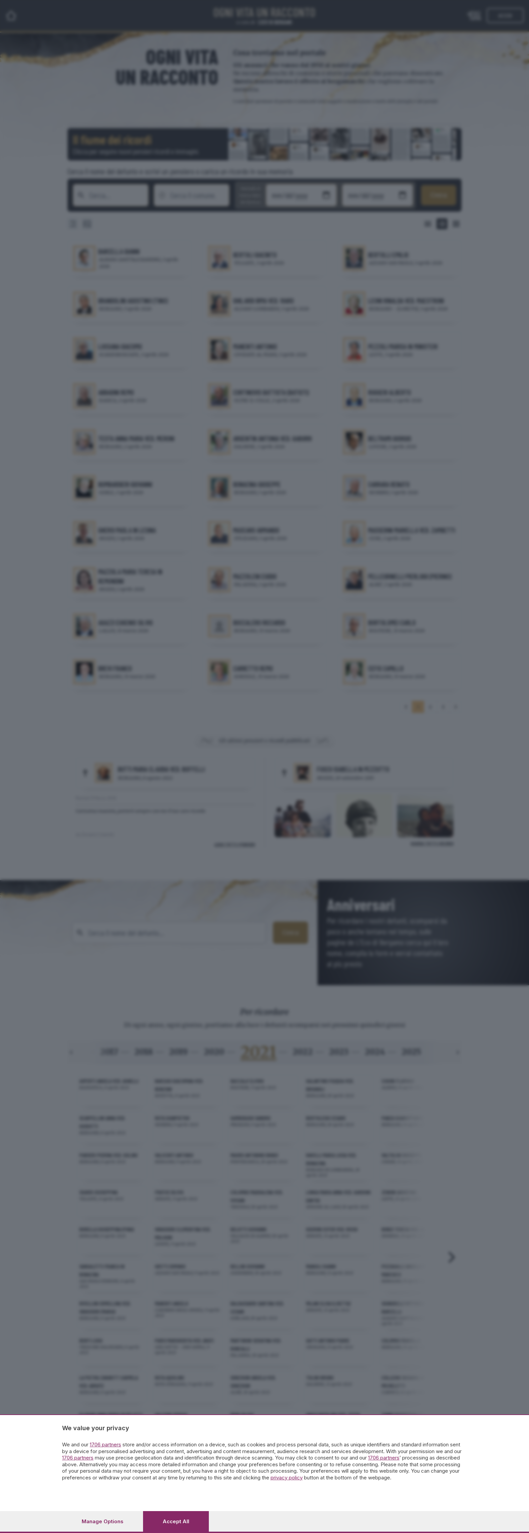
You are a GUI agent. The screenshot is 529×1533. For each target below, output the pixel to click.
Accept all (176, 1521)
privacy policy (287, 1477)
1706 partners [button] (105, 1444)
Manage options (102, 1521)
